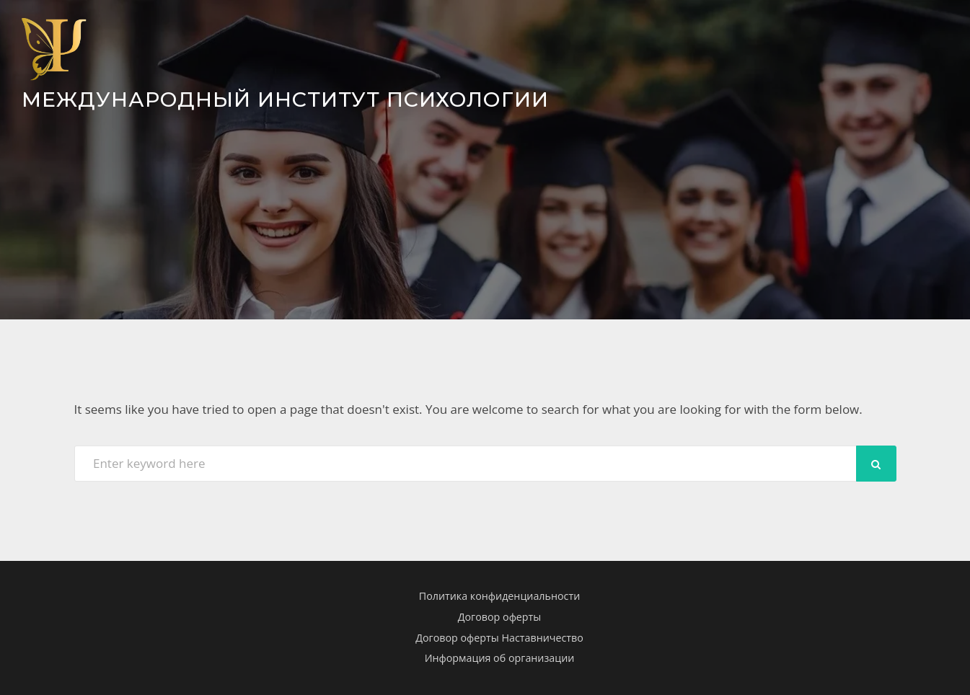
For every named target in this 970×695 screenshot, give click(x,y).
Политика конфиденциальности (499, 596)
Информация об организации (500, 658)
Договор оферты (500, 617)
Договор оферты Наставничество (499, 638)
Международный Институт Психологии (285, 99)
